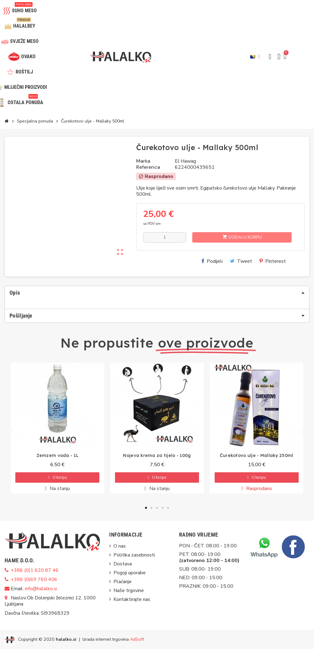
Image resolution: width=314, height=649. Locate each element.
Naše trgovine (128, 590)
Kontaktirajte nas (131, 599)
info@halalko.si (41, 588)
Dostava (122, 563)
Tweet (241, 261)
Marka (143, 161)
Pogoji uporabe (129, 572)
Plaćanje (122, 581)
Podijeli (212, 261)
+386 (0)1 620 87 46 (35, 570)
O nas (119, 546)
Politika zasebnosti (134, 555)
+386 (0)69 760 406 (34, 579)
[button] (270, 56)
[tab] (157, 293)
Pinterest (272, 261)
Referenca (148, 167)
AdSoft (137, 639)
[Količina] (165, 237)
